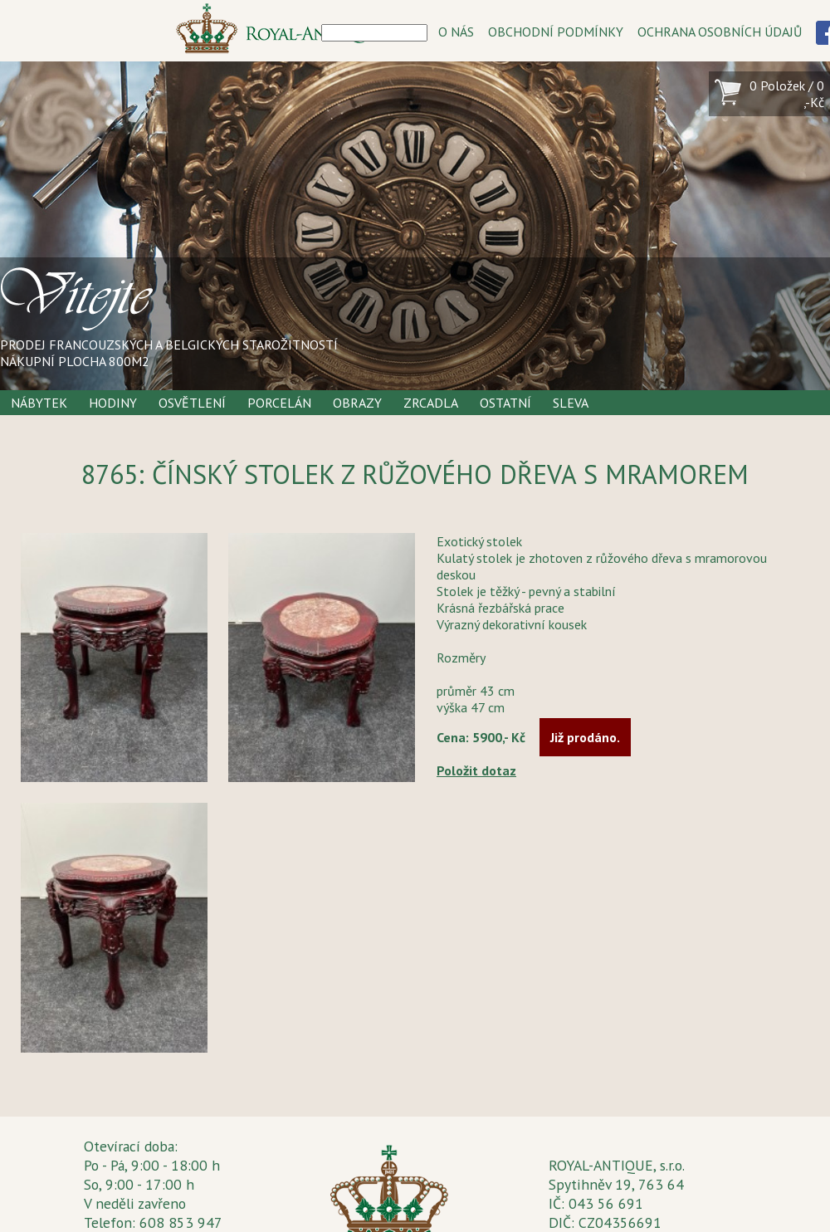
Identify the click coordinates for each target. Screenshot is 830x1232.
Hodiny (113, 402)
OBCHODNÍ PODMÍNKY (555, 31)
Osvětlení (192, 402)
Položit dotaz (476, 770)
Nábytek (39, 402)
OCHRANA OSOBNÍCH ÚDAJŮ (719, 31)
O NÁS (456, 31)
